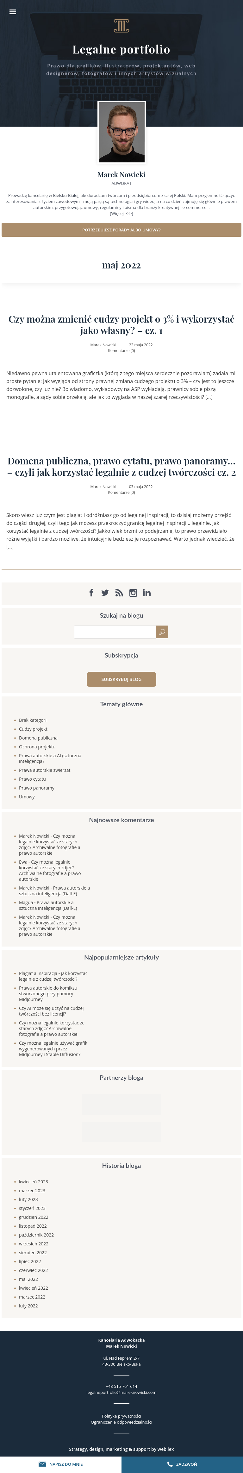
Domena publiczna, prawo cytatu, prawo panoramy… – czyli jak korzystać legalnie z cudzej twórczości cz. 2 (121, 466)
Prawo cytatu (32, 779)
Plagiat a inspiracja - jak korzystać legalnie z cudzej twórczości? (53, 976)
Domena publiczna (38, 738)
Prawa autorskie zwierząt (45, 770)
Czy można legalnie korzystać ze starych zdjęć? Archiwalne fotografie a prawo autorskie (49, 844)
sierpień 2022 (33, 1253)
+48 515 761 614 (121, 1386)
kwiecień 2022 (33, 1288)
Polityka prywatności (121, 1416)
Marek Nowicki (34, 836)
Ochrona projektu (37, 747)
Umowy (26, 797)
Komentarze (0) (121, 350)
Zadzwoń (182, 1464)
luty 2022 (28, 1306)
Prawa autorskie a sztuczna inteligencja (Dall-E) (54, 891)
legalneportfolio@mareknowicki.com (121, 1392)
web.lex (166, 1449)
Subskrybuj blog (122, 679)
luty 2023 (28, 1199)
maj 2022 (28, 1279)
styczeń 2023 (32, 1208)
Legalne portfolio (121, 48)
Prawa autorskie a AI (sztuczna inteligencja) (50, 758)
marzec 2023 (32, 1190)
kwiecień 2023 (33, 1182)
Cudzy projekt (33, 729)
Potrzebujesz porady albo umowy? (121, 230)
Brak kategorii (33, 720)
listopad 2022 (33, 1226)
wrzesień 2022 (33, 1244)
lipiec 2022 (30, 1261)
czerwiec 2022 (33, 1270)
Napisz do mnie (61, 1464)
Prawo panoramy (36, 788)
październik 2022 (36, 1235)
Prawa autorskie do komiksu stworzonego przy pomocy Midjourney (48, 993)
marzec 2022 (32, 1297)
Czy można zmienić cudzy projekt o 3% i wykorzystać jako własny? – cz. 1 (122, 324)
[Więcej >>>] (121, 213)
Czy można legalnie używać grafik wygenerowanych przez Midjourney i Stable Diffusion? (53, 1048)
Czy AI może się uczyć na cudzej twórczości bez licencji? (51, 1011)
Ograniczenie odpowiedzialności (121, 1422)
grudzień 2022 (33, 1217)
